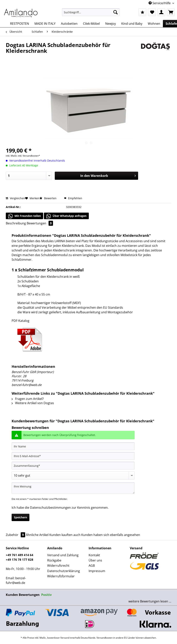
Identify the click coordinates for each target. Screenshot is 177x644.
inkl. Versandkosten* (29, 155)
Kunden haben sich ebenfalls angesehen (110, 535)
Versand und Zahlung (63, 555)
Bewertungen (40, 223)
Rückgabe (54, 560)
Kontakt (94, 555)
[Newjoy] (111, 23)
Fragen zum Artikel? (28, 399)
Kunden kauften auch (64, 535)
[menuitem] (90, 14)
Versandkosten (105, 637)
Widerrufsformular (61, 576)
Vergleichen (15, 198)
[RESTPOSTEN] (19, 23)
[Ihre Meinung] (73, 488)
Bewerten (48, 198)
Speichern (20, 517)
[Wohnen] (154, 23)
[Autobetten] (69, 23)
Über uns (95, 560)
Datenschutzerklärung (63, 571)
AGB (92, 565)
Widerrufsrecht (58, 565)
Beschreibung (16, 223)
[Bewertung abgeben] (73, 475)
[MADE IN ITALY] (45, 23)
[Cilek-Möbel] (91, 23)
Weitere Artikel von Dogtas (33, 403)
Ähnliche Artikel (37, 535)
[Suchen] (115, 12)
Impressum (97, 571)
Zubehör (16, 535)
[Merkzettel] (152, 12)
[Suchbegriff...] (90, 12)
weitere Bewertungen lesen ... (149, 601)
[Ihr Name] (73, 446)
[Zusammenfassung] (73, 465)
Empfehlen (73, 198)
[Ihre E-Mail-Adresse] (73, 456)
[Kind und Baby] (132, 23)
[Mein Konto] (161, 12)
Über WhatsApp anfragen (66, 216)
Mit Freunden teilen (24, 216)
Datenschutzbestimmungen (50, 507)
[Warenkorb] (171, 12)
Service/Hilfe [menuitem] (160, 3)
